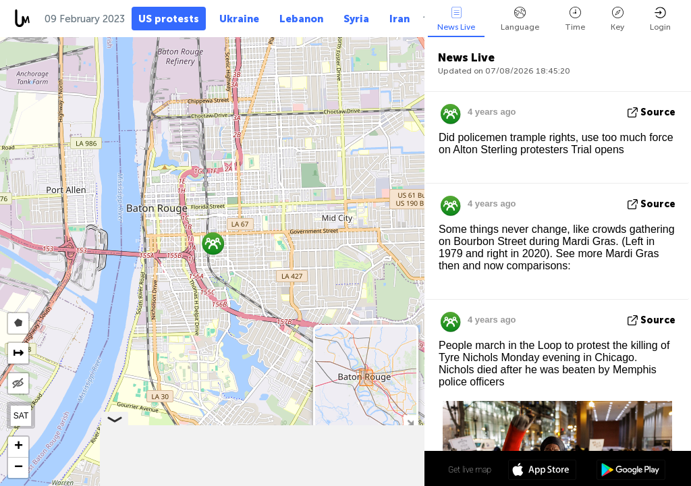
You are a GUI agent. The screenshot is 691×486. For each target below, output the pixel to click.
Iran (399, 19)
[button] (213, 243)
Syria (356, 19)
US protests (168, 19)
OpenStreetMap (348, 480)
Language (520, 19)
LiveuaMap (298, 480)
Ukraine (239, 19)
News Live (456, 19)
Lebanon (301, 19)
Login (660, 19)
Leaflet (209, 480)
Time (575, 19)
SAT (20, 416)
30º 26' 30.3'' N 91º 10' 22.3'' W (370, 469)
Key (617, 19)
